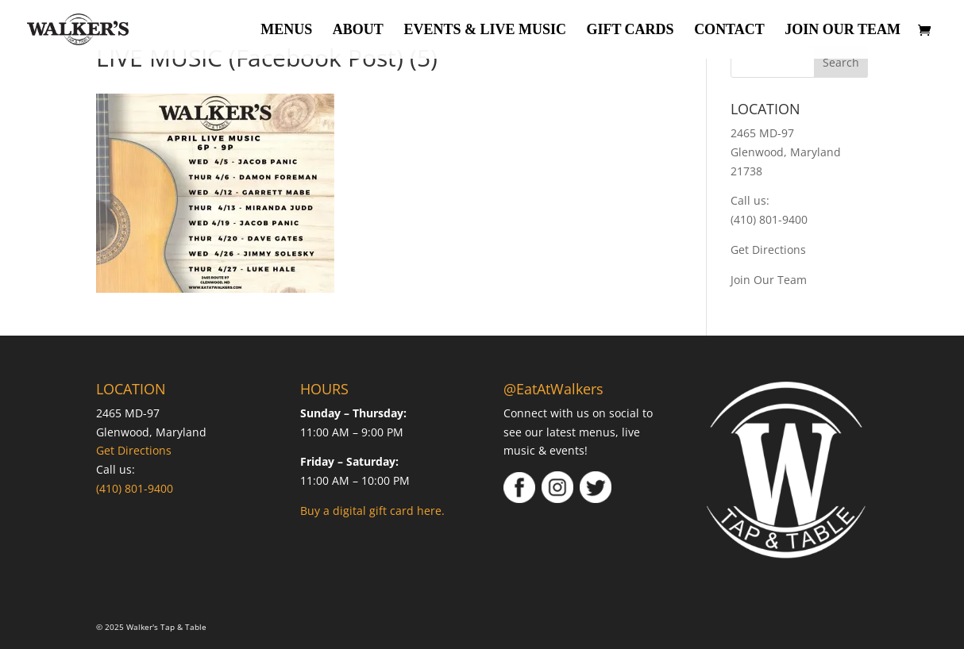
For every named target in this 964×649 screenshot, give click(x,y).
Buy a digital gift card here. (372, 510)
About (358, 30)
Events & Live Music (484, 30)
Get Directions (768, 249)
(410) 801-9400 (769, 219)
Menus (286, 30)
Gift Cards (629, 30)
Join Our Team (842, 30)
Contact (729, 30)
